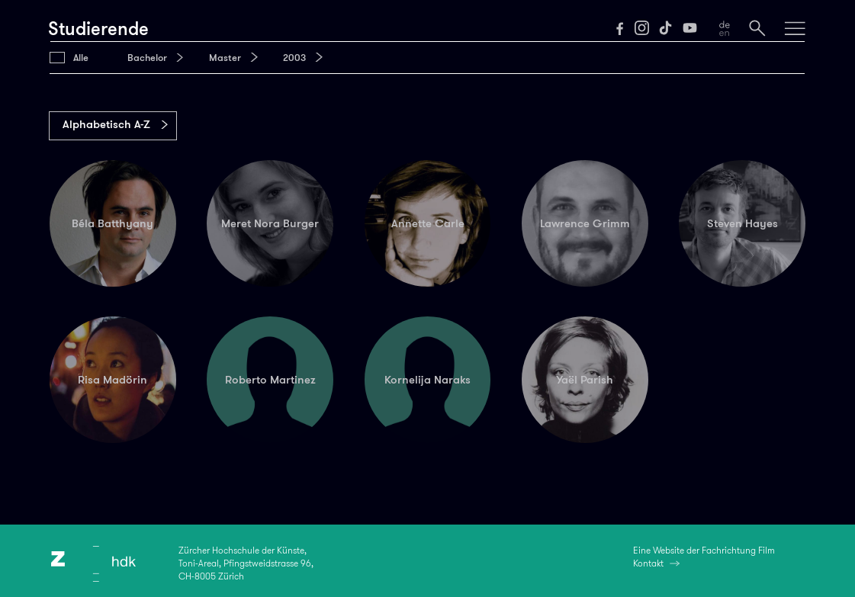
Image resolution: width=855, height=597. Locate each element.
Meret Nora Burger (270, 223)
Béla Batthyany (112, 223)
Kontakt (648, 563)
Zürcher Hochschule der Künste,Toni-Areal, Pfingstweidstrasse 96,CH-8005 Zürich (245, 564)
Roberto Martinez (270, 379)
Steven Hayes (742, 223)
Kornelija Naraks (427, 379)
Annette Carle (427, 223)
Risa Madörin (112, 379)
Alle (80, 57)
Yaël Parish (584, 379)
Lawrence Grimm (585, 223)
